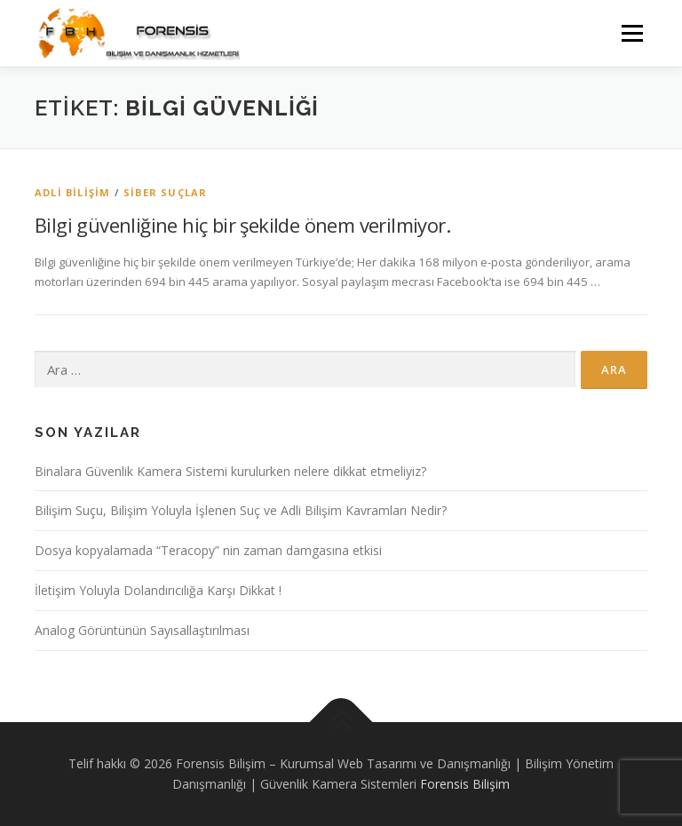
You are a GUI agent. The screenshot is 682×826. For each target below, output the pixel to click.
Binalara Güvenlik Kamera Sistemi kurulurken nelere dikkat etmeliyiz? (230, 471)
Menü (631, 33)
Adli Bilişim (72, 192)
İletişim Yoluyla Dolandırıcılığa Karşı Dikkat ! (158, 590)
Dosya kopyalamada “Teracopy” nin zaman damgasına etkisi (208, 550)
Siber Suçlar (165, 192)
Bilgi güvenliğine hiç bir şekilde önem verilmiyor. (242, 224)
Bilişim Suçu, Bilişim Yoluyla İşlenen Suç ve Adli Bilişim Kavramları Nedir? (241, 510)
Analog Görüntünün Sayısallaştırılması (142, 630)
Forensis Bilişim (465, 783)
